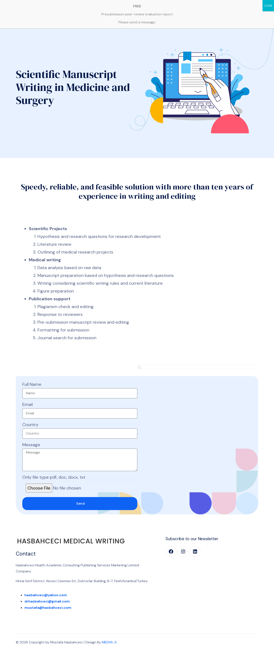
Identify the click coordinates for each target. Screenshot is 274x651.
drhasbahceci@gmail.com (47, 601)
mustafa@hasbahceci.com (47, 607)
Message (31, 444)
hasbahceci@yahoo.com (45, 595)
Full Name (31, 384)
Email (27, 404)
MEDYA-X (109, 642)
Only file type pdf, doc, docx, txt (53, 477)
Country (30, 424)
